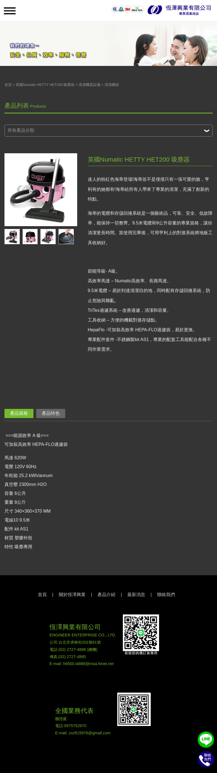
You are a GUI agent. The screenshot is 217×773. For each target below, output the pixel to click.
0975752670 (75, 725)
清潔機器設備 (89, 85)
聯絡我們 (166, 594)
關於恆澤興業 (72, 594)
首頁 (8, 85)
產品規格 (19, 413)
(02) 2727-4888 (72, 649)
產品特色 (51, 413)
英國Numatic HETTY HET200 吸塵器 (45, 85)
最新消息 (136, 594)
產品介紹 (106, 594)
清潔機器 (111, 85)
